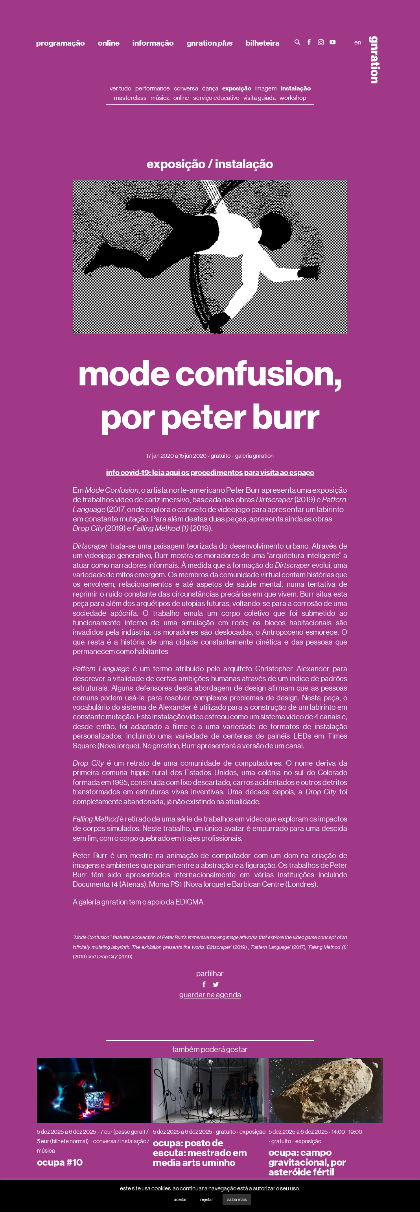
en (357, 42)
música (160, 97)
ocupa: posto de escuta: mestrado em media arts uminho (200, 1153)
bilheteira (263, 43)
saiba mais (237, 1199)
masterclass (130, 97)
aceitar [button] (180, 1199)
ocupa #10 (60, 1162)
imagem (266, 88)
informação (153, 43)
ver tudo (120, 88)
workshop (293, 97)
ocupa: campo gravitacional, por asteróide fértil (307, 1162)
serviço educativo (216, 97)
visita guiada (259, 97)
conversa (186, 88)
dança (210, 88)
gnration (210, 43)
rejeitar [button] (206, 1199)
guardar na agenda (210, 994)
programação (60, 43)
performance (152, 88)
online (109, 43)
